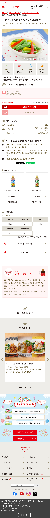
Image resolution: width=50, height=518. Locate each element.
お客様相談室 (7, 474)
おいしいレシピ (33, 457)
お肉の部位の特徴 (25, 243)
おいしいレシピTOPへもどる (38, 7)
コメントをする (29, 112)
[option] (25, 357)
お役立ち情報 (7, 468)
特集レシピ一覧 (25, 387)
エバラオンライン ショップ (33, 479)
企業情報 (30, 468)
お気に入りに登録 (29, 107)
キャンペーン (32, 462)
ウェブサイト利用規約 (9, 508)
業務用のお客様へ (33, 474)
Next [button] (48, 359)
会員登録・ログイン (25, 438)
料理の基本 (25, 252)
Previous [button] (2, 359)
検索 (36, 485)
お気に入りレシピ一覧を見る (38, 103)
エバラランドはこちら (25, 432)
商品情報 (5, 457)
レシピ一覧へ (12, 196)
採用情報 (5, 479)
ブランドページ (8, 462)
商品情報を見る (12, 202)
